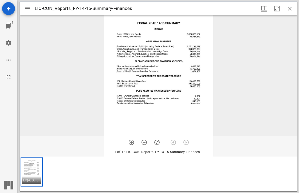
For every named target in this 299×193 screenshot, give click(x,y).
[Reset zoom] (157, 142)
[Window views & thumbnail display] (264, 8)
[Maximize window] (277, 8)
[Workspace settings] (8, 42)
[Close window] (290, 8)
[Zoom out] (144, 142)
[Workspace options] (8, 60)
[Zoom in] (131, 142)
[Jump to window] (8, 25)
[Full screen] (8, 77)
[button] (31, 172)
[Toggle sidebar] (27, 8)
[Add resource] (8, 8)
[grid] (158, 174)
